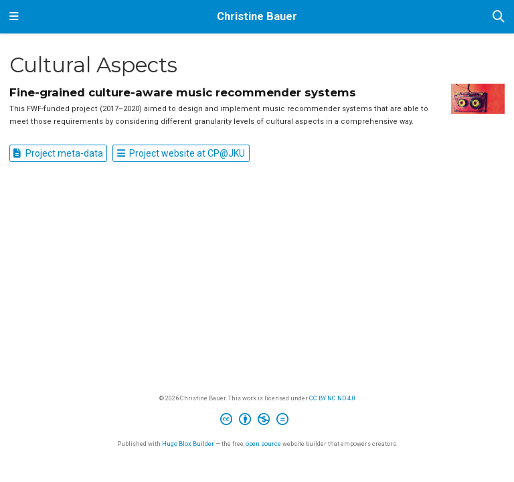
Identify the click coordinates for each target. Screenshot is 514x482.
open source (263, 443)
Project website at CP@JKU (181, 153)
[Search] (499, 17)
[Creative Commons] (257, 421)
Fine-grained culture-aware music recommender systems (182, 92)
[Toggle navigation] (14, 17)
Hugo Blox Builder (188, 443)
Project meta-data (57, 153)
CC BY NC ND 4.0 (332, 398)
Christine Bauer (257, 16)
